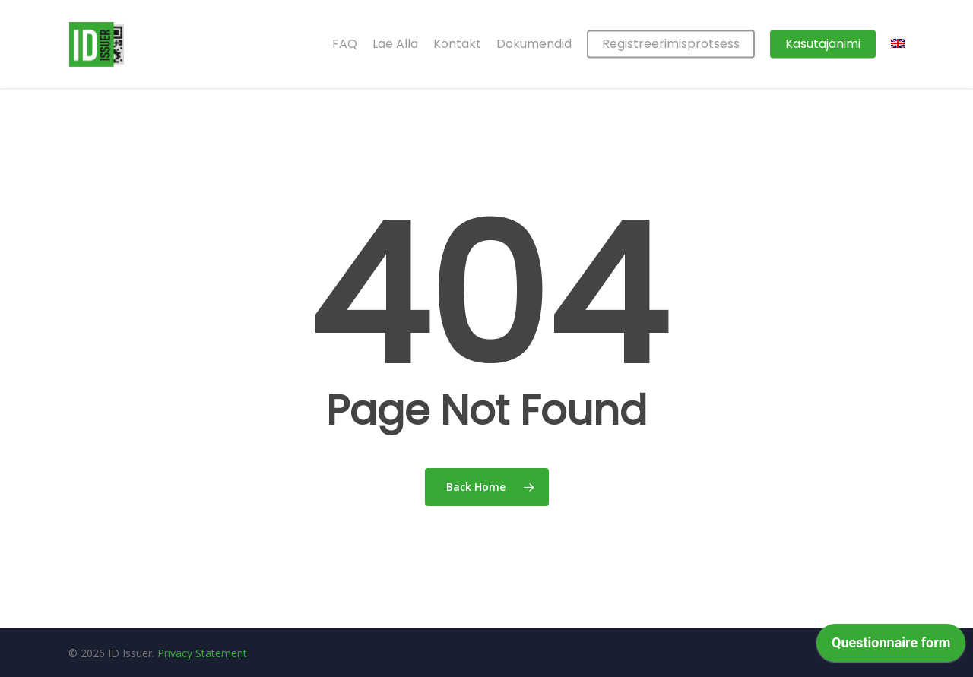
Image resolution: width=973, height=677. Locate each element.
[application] (891, 646)
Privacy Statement (202, 653)
